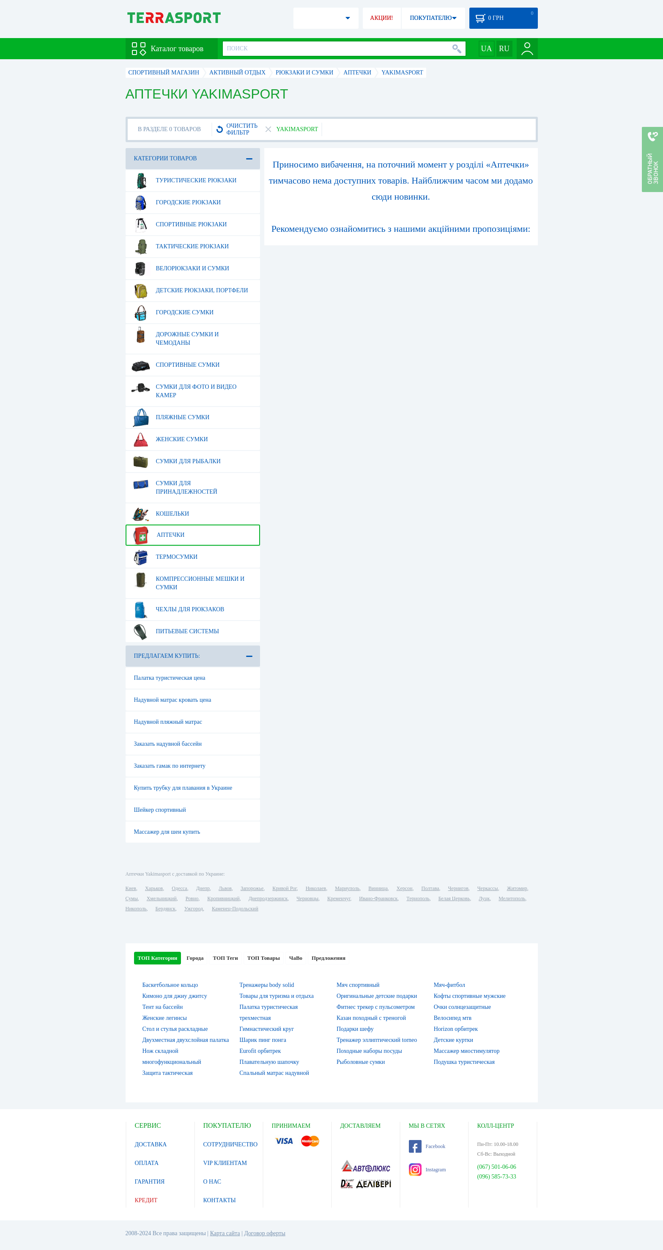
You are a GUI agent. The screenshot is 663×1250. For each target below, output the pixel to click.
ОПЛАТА (147, 1163)
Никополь (136, 909)
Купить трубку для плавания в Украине (183, 788)
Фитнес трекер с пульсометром (376, 1007)
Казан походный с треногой (371, 1018)
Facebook (427, 1146)
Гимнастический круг (266, 1029)
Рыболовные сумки (361, 1062)
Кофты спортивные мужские (470, 996)
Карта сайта (225, 1233)
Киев (131, 888)
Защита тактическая (167, 1073)
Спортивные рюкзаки (179, 224)
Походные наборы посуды (369, 1051)
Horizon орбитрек (456, 1029)
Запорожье (252, 888)
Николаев (316, 888)
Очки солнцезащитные (462, 1007)
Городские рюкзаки (176, 202)
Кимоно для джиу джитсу (174, 996)
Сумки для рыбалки (176, 461)
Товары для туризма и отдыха (276, 996)
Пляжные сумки (170, 417)
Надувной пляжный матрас (168, 722)
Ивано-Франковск (378, 898)
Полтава (430, 888)
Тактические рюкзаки (180, 246)
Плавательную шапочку (269, 1062)
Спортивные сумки (175, 365)
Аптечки (158, 535)
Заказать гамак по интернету (170, 766)
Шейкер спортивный (160, 810)
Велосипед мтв (452, 1018)
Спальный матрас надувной (274, 1073)
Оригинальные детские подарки (377, 996)
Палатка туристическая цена (169, 678)
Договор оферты (264, 1233)
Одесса (179, 888)
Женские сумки (169, 439)
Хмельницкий (162, 898)
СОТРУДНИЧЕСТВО (230, 1144)
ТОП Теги (225, 958)
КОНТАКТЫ (219, 1200)
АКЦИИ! (381, 18)
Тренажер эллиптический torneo (377, 1040)
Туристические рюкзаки (184, 180)
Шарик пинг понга (262, 1040)
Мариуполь (347, 888)
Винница (377, 888)
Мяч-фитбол (449, 985)
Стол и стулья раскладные (175, 1029)
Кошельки (160, 514)
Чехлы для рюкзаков (178, 609)
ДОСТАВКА (151, 1144)
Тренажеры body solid (266, 985)
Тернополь (417, 898)
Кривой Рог (284, 888)
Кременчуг (338, 898)
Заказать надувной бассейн (168, 744)
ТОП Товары (263, 958)
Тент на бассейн (162, 1007)
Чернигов (458, 888)
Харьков (154, 888)
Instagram (427, 1169)
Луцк (484, 898)
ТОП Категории (158, 958)
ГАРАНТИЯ (150, 1182)
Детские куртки (453, 1040)
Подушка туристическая (464, 1062)
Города (194, 958)
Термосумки (164, 557)
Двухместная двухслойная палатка (185, 1040)
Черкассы (487, 888)
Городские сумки (172, 312)
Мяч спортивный (358, 985)
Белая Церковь (454, 898)
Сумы (132, 898)
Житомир (517, 888)
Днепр (203, 888)
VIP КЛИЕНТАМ (225, 1163)
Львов (225, 888)
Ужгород (193, 909)
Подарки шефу (355, 1029)
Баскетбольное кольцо (170, 985)
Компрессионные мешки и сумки (188, 580)
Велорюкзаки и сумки (180, 268)
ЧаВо (295, 958)
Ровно (192, 898)
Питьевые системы (175, 631)
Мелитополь (512, 898)
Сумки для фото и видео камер (184, 387)
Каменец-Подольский (235, 909)
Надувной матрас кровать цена (172, 700)
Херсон (405, 888)
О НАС (212, 1182)
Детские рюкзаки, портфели (189, 290)
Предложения (328, 958)
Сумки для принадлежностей (174, 484)
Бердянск (165, 909)
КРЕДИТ (146, 1200)
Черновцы (307, 898)
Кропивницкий (223, 898)
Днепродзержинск (268, 898)
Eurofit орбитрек (260, 1051)
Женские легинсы (164, 1018)
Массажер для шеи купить (167, 832)
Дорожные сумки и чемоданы (175, 335)
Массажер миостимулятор (467, 1051)
